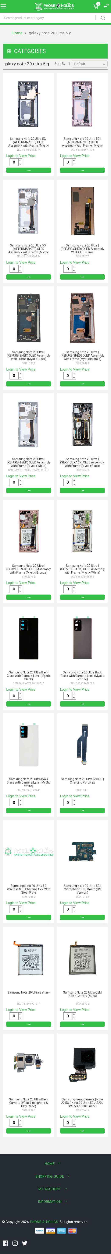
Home (16, 33)
